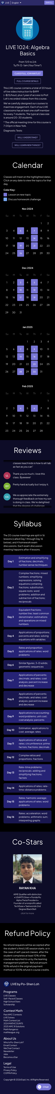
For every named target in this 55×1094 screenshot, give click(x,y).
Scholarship (9, 1004)
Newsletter (9, 1051)
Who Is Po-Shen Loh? (14, 1042)
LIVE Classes (10, 995)
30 (34, 371)
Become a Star (11, 1057)
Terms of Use (10, 1067)
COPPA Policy (10, 1073)
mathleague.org (11, 1032)
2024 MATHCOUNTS (13, 1023)
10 (20, 289)
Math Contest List (12, 1020)
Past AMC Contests (13, 1014)
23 (34, 364)
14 (34, 238)
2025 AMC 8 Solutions (14, 1026)
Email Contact (10, 1045)
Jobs (6, 1054)
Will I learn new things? (27, 145)
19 (20, 245)
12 (34, 289)
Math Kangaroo (11, 1029)
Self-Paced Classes (13, 998)
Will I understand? (27, 137)
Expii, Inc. (25, 1079)
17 (20, 297)
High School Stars (12, 1001)
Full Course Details (28, 81)
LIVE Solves (9, 1017)
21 (34, 245)
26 (20, 253)
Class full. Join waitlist (27, 73)
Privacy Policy (10, 1070)
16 (34, 356)
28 (20, 371)
